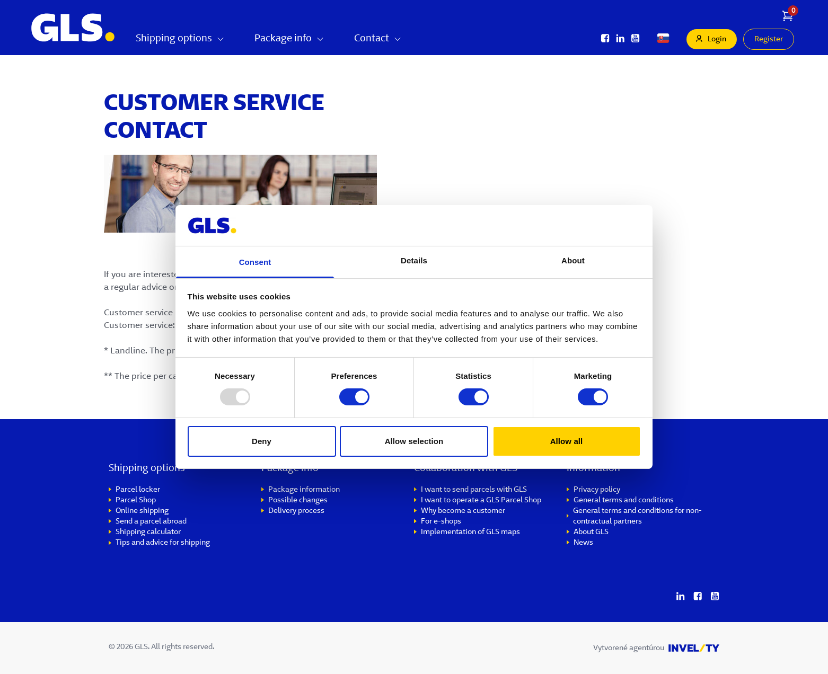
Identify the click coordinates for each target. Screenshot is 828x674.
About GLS (591, 532)
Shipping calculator (148, 532)
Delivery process (296, 511)
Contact (378, 39)
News (583, 543)
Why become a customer (463, 511)
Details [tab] (414, 260)
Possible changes (298, 500)
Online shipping (142, 511)
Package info (289, 39)
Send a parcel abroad (151, 522)
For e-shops (441, 522)
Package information (304, 490)
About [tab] (573, 260)
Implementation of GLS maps (470, 532)
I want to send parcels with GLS (474, 490)
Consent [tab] (255, 262)
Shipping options (180, 39)
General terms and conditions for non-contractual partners (637, 517)
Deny (261, 441)
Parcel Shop (136, 500)
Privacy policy (597, 490)
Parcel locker (138, 490)
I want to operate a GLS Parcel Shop (481, 500)
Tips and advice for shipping (163, 543)
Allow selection (414, 441)
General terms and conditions (624, 500)
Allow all (566, 441)
